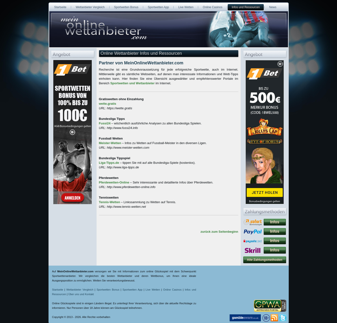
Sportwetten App (132, 289)
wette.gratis (107, 103)
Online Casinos (172, 289)
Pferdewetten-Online (114, 182)
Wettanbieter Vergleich (79, 289)
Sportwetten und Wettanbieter (132, 83)
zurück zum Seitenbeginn (219, 231)
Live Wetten (153, 289)
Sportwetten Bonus (108, 289)
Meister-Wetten (110, 143)
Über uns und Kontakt (81, 294)
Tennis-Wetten (109, 202)
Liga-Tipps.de (109, 163)
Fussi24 (104, 123)
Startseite (57, 289)
